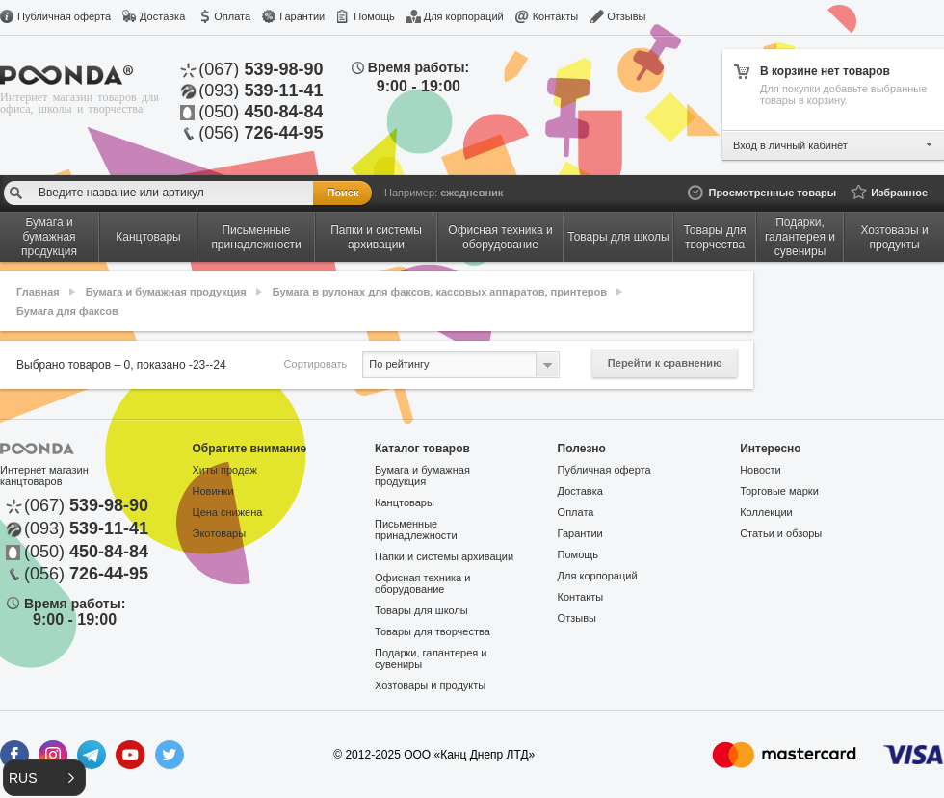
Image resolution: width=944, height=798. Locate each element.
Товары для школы (421, 610)
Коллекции (766, 512)
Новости (760, 470)
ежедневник (471, 192)
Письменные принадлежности (416, 529)
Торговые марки (779, 491)
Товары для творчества (432, 631)
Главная (38, 291)
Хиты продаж (225, 470)
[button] (44, 777)
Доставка (162, 16)
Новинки (213, 491)
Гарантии (302, 16)
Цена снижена (228, 512)
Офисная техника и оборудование (422, 583)
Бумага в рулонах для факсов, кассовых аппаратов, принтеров (440, 291)
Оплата (232, 16)
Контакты (556, 16)
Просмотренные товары (772, 192)
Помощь (374, 16)
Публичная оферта (64, 16)
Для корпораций (464, 16)
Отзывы (626, 16)
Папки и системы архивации (444, 556)
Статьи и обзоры (781, 533)
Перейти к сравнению (665, 363)
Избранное (899, 192)
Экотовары (220, 533)
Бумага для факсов (67, 311)
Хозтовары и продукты (430, 685)
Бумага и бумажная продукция (166, 291)
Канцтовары (404, 502)
